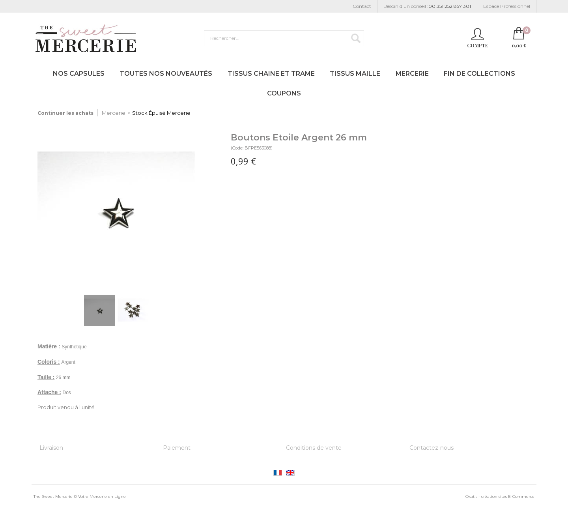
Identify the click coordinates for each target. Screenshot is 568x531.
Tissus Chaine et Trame (271, 73)
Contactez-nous (431, 447)
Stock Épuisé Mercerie (161, 113)
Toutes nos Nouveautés (166, 73)
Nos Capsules (79, 73)
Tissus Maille (355, 73)
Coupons (284, 93)
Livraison (51, 447)
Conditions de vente (314, 447)
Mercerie (412, 73)
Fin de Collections (479, 73)
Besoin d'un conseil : (427, 6)
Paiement (177, 447)
